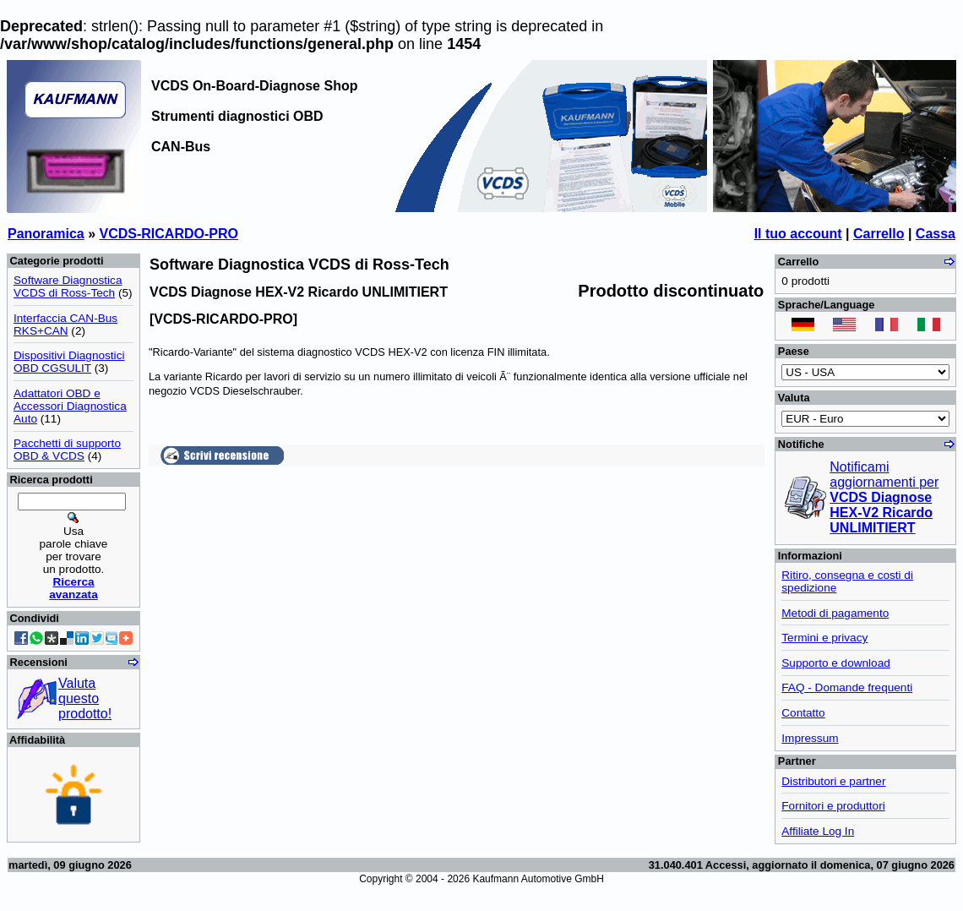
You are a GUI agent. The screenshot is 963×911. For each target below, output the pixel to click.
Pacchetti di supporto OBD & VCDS (67, 449)
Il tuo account (798, 233)
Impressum (809, 738)
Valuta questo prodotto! (85, 698)
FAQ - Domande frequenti (846, 687)
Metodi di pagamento (835, 613)
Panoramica (46, 233)
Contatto (802, 712)
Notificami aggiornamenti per (884, 497)
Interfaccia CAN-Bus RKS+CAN (65, 324)
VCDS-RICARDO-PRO (169, 233)
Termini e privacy (824, 637)
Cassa (935, 233)
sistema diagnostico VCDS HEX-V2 (342, 352)
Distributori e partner (833, 781)
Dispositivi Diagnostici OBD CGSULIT (69, 361)
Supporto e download (835, 663)
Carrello (878, 233)
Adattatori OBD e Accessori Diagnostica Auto (70, 406)
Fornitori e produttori (832, 805)
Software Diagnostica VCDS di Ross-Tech (68, 286)
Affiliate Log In (817, 831)
